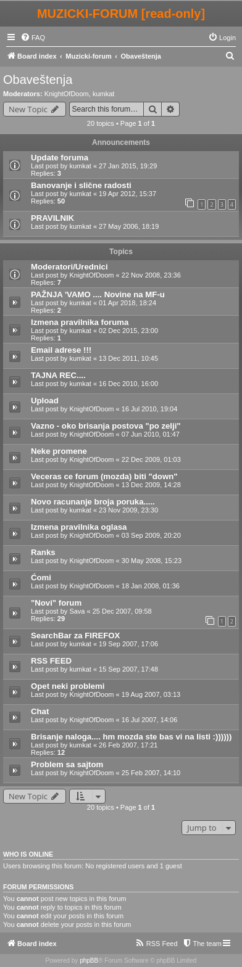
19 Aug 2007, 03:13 (151, 694)
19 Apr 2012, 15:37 (127, 193)
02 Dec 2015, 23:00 (128, 330)
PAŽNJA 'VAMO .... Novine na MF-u (98, 294)
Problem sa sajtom (67, 764)
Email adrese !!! (61, 350)
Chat (40, 711)
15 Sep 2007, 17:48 (128, 669)
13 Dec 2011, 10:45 (128, 358)
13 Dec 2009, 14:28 (151, 484)
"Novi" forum (56, 602)
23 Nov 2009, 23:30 (128, 510)
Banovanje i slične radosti (81, 185)
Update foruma (59, 157)
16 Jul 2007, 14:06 (150, 719)
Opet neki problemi (67, 686)
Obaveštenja (37, 79)
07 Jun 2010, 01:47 (151, 434)
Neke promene (59, 451)
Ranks (43, 552)
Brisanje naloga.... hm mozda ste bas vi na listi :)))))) (131, 736)
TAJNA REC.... (58, 375)
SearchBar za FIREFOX (75, 635)
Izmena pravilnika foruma (79, 322)
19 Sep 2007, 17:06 (128, 644)
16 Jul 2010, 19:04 (150, 409)
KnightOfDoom (66, 93)
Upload (45, 400)
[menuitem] (32, 37)
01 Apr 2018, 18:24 (127, 303)
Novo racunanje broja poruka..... (93, 501)
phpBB (89, 960)
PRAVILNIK (52, 218)
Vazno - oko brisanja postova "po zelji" (106, 425)
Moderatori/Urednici (69, 266)
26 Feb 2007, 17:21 (128, 745)
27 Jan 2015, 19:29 (128, 166)
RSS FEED (51, 660)
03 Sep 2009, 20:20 (151, 535)
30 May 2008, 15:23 (152, 560)
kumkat (103, 93)
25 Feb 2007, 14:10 (151, 772)
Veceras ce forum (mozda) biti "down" (104, 476)
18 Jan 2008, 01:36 (151, 586)
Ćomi (41, 577)
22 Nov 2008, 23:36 (151, 275)
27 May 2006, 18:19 (129, 226)
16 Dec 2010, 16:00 (128, 383)
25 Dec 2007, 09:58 (122, 611)
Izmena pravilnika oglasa (79, 527)
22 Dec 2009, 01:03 (151, 459)
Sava (77, 611)
